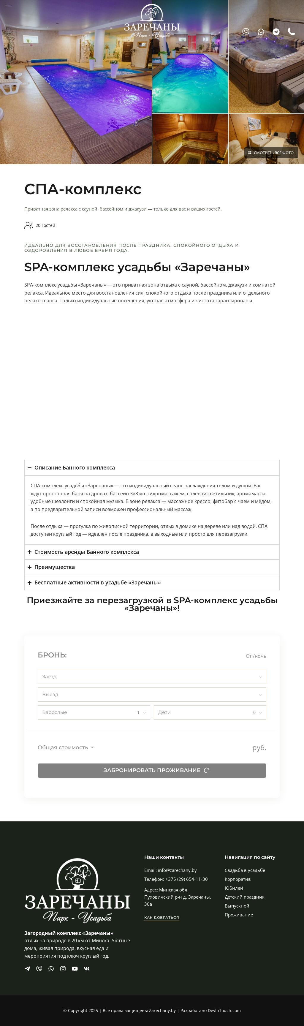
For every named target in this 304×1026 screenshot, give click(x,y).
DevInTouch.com (224, 1010)
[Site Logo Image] (152, 21)
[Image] (76, 82)
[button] (161, 917)
